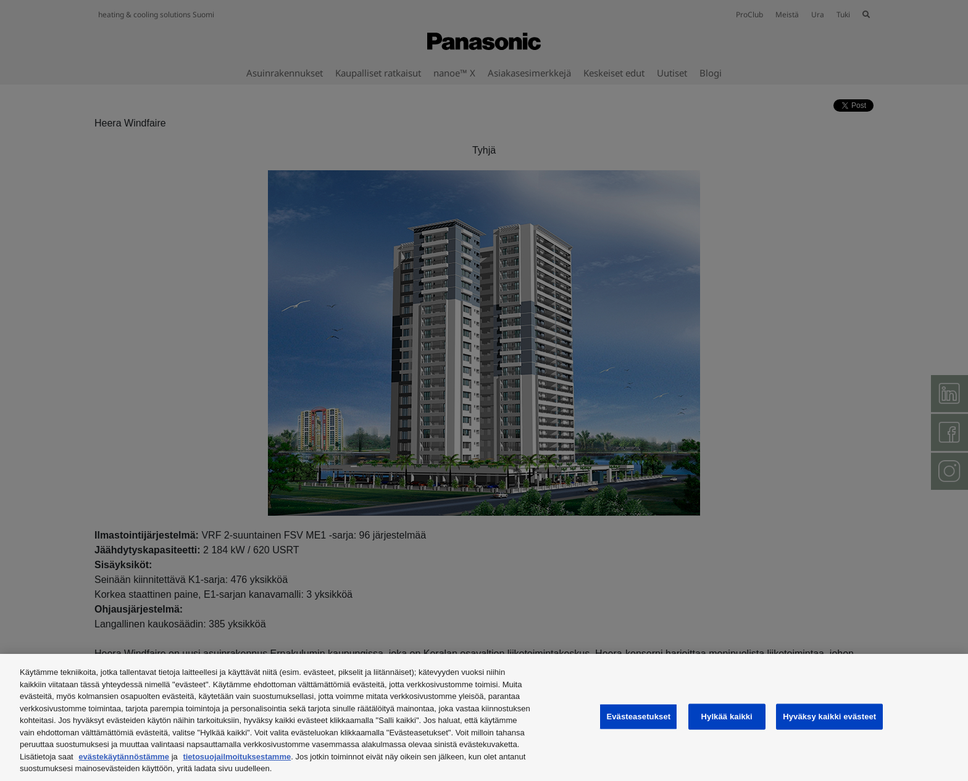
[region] (484, 717)
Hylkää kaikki (727, 716)
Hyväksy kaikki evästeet (829, 716)
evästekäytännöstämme (123, 756)
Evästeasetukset (638, 716)
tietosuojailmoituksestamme (237, 756)
